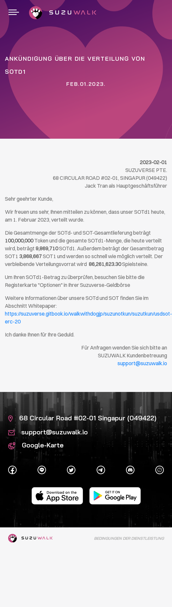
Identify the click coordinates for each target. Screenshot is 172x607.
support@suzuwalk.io (48, 432)
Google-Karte (36, 445)
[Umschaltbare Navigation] (13, 12)
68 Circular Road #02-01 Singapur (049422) (82, 418)
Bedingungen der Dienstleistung (129, 538)
